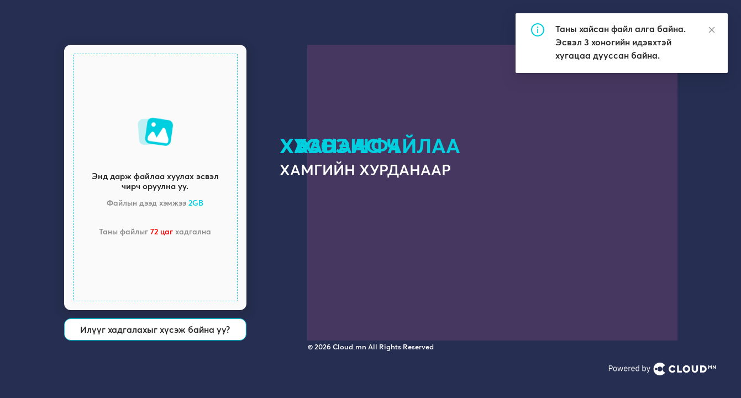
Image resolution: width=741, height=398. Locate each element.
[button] (155, 177)
